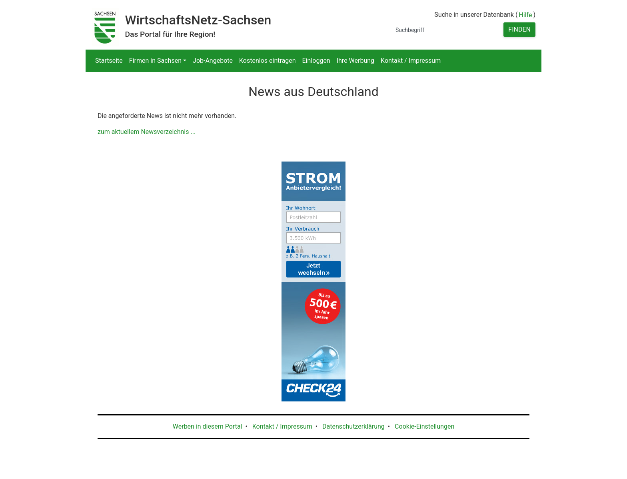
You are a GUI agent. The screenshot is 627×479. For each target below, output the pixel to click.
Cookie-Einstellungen (424, 426)
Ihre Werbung (355, 60)
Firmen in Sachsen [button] (155, 60)
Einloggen (316, 60)
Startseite (109, 60)
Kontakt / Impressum (411, 60)
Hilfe (525, 15)
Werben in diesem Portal (207, 426)
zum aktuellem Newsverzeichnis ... (147, 132)
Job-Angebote (213, 60)
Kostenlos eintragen (267, 60)
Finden (519, 29)
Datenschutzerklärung (353, 426)
